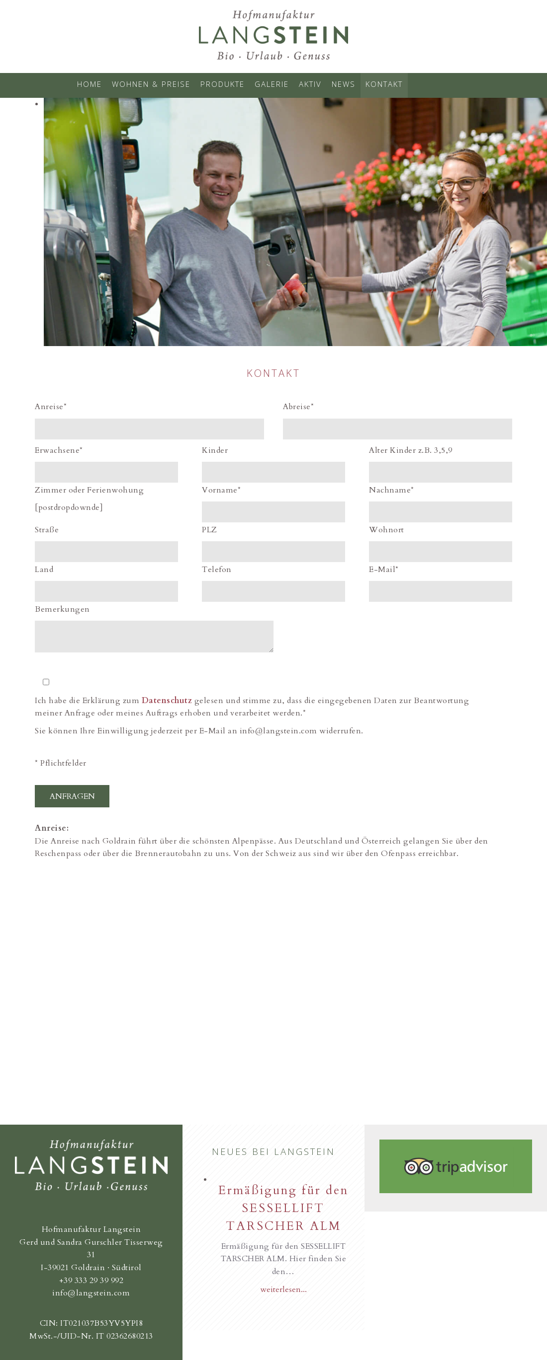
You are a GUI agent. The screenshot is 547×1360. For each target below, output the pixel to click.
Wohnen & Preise (151, 84)
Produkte (222, 84)
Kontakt (384, 84)
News (344, 84)
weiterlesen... (283, 1289)
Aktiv (310, 84)
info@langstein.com (91, 1293)
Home (89, 84)
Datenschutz (167, 700)
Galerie (272, 84)
